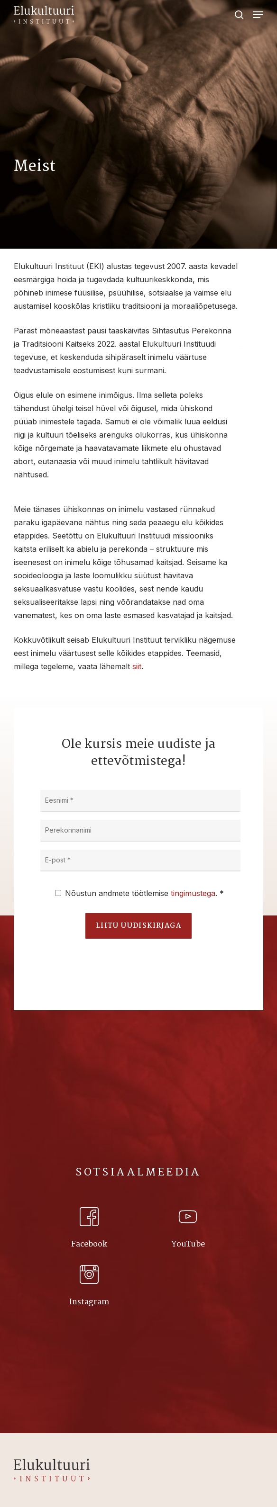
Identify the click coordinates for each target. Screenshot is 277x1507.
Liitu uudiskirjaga (138, 926)
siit (136, 666)
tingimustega (193, 893)
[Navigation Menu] (258, 14)
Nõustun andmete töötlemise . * (144, 893)
